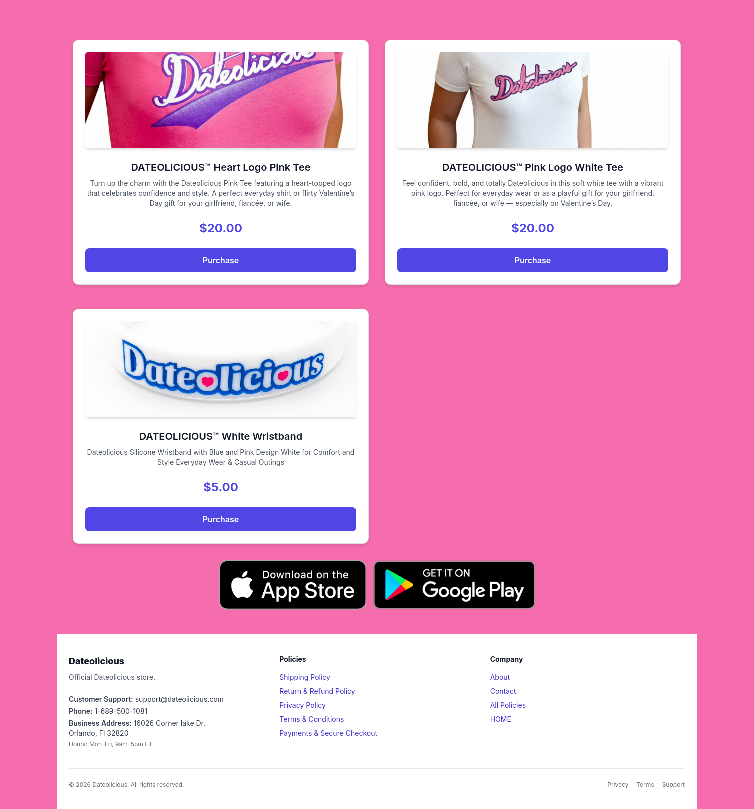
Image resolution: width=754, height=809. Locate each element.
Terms (645, 784)
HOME (501, 719)
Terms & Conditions (312, 719)
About (500, 677)
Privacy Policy (303, 705)
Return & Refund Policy (317, 691)
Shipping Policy (305, 677)
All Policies (508, 705)
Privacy (618, 784)
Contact (503, 691)
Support (673, 784)
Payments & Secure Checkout (329, 733)
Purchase (221, 261)
